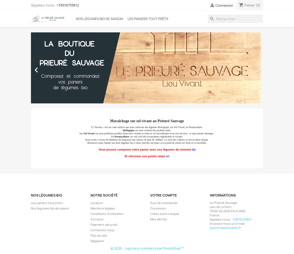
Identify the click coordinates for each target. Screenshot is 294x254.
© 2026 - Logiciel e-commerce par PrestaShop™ (147, 248)
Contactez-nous (103, 230)
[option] (147, 67)
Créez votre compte (164, 214)
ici (167, 156)
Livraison (97, 203)
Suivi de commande (164, 203)
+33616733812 (67, 5)
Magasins (97, 241)
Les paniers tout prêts (148, 19)
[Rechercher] (235, 19)
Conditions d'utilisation (107, 214)
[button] (48, 67)
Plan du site (99, 235)
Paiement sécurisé (104, 225)
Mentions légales (103, 208)
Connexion (158, 208)
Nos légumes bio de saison (99, 19)
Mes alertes (158, 219)
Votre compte (163, 195)
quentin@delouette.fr (225, 228)
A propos (97, 219)
